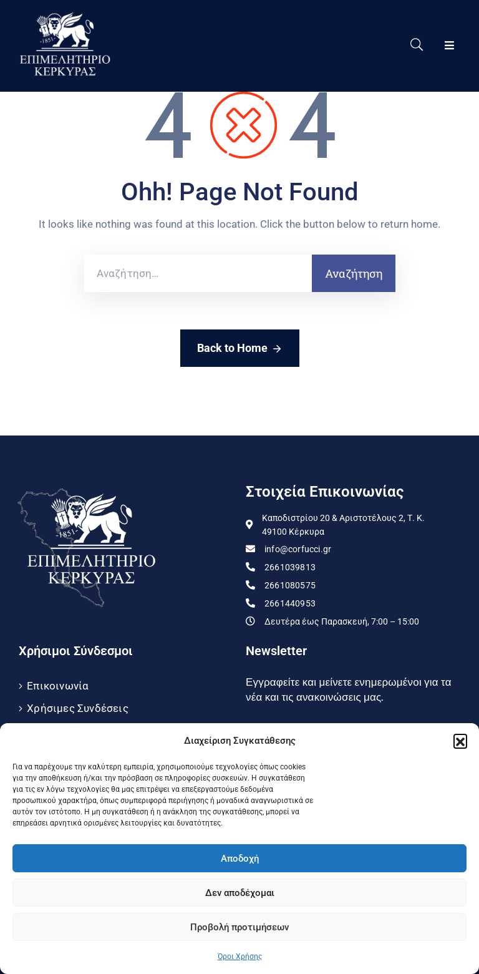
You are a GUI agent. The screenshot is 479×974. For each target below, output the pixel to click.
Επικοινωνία (58, 685)
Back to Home (240, 348)
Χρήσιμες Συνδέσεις (77, 708)
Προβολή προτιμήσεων (239, 927)
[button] (460, 740)
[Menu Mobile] (449, 45)
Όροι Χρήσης (240, 956)
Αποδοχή (240, 858)
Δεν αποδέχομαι (239, 893)
